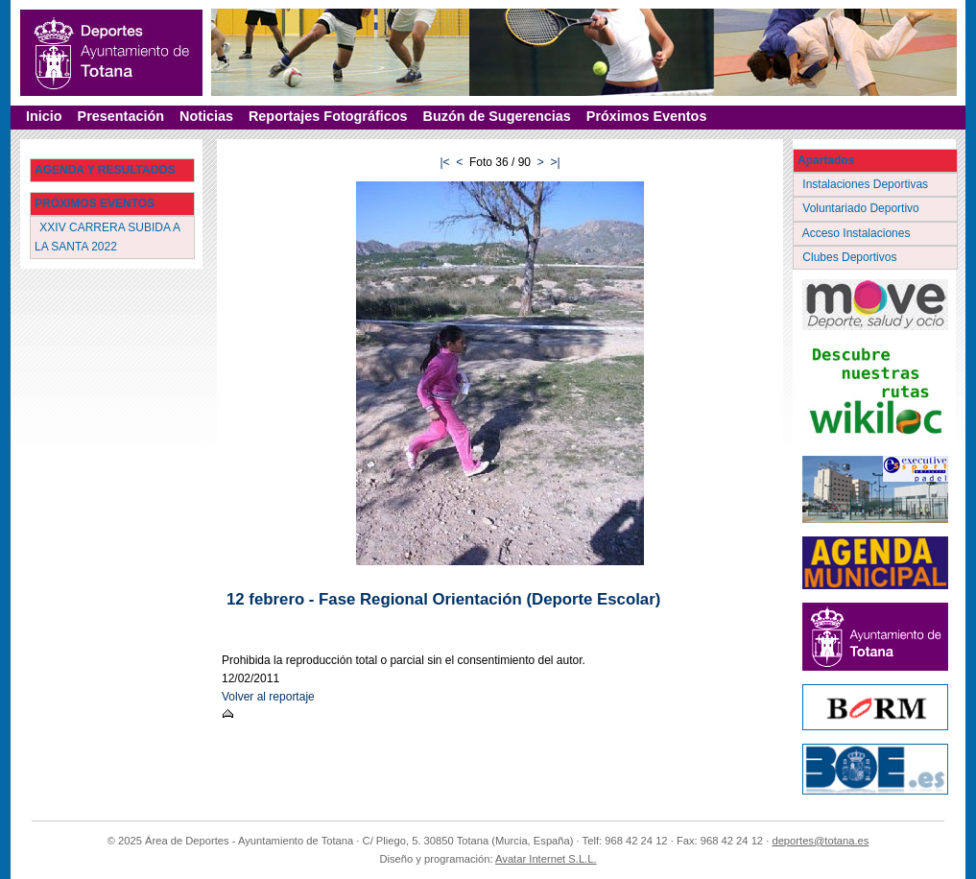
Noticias (206, 116)
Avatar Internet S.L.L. (546, 859)
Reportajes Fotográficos (328, 116)
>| (554, 162)
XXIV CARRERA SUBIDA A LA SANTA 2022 (107, 236)
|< (444, 162)
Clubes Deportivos (851, 257)
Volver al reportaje (268, 696)
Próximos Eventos (646, 116)
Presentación (121, 116)
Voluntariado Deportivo (862, 208)
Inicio (44, 116)
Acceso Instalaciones (857, 233)
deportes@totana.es (820, 840)
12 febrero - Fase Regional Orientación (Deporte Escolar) (443, 599)
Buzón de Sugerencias (497, 116)
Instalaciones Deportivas (867, 184)
